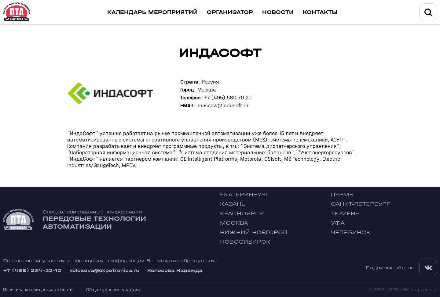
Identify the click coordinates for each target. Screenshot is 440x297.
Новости (278, 12)
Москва (234, 223)
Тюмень (345, 213)
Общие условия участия (113, 289)
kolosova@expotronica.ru (104, 270)
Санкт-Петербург (360, 204)
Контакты (320, 12)
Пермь (342, 194)
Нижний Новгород (254, 232)
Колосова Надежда (174, 270)
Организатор (230, 12)
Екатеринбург (244, 194)
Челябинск (351, 232)
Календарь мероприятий (152, 12)
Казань (233, 204)
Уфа (338, 223)
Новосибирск (245, 242)
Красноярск (242, 213)
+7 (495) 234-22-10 (32, 270)
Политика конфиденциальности (38, 289)
